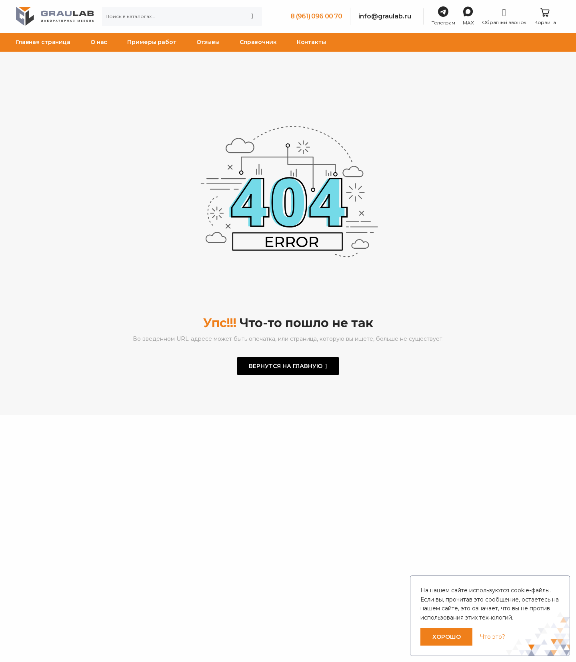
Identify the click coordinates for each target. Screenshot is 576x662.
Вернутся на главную (285, 366)
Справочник (258, 42)
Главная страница (43, 42)
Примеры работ (151, 42)
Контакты (311, 42)
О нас (98, 42)
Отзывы (208, 42)
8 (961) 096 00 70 (316, 16)
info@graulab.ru (384, 16)
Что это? (492, 636)
